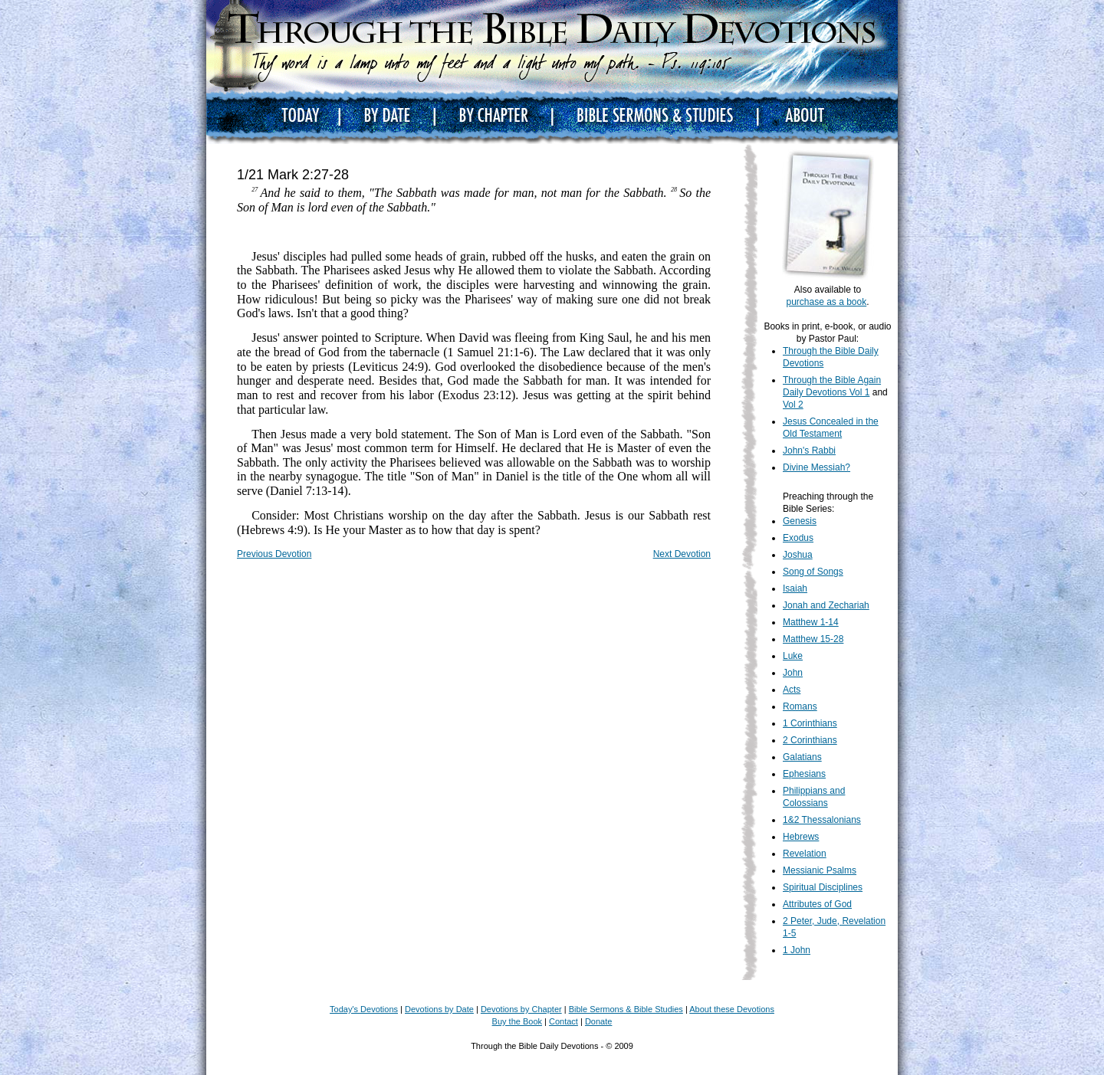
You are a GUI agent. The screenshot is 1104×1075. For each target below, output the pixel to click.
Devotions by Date (439, 1009)
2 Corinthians (810, 740)
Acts (791, 689)
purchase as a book (826, 302)
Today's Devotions (364, 1009)
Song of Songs (813, 571)
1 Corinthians (810, 723)
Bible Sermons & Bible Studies (626, 1009)
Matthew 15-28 (813, 639)
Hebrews (801, 836)
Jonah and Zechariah (826, 605)
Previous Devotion (274, 554)
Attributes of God (817, 904)
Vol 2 (793, 404)
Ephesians (804, 774)
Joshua (798, 554)
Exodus (798, 538)
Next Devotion (682, 554)
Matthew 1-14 (811, 622)
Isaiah (795, 588)
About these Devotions (731, 1009)
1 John (796, 950)
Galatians (802, 757)
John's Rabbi (809, 450)
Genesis (799, 521)
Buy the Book (517, 1021)
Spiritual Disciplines (823, 887)
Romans (800, 706)
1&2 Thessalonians (822, 819)
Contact (563, 1021)
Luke (793, 656)
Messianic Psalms (819, 870)
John (793, 672)
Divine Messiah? (816, 467)
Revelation (804, 853)
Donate (598, 1021)
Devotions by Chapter (521, 1009)
